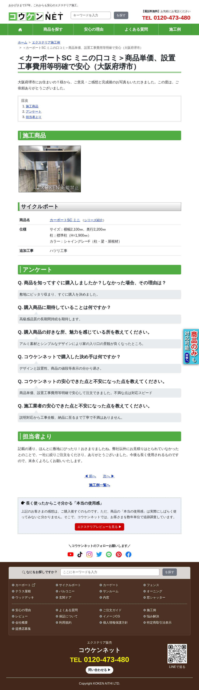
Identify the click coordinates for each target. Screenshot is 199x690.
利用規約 (65, 622)
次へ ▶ (108, 476)
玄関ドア (65, 597)
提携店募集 (23, 628)
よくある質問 (136, 29)
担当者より (33, 117)
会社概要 (21, 622)
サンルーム (111, 591)
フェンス (153, 585)
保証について (68, 616)
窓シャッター (156, 597)
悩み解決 (153, 616)
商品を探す (53, 29)
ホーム (22, 42)
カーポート (23, 585)
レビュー (21, 616)
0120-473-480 (166, 17)
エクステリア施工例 (46, 42)
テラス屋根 (23, 591)
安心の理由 (93, 29)
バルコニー (67, 591)
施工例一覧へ (99, 485)
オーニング (154, 591)
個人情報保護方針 (115, 622)
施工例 (175, 29)
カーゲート (111, 585)
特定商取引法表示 (159, 622)
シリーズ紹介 (93, 220)
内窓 (106, 597)
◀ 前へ (90, 476)
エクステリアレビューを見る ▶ (99, 526)
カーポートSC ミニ (65, 220)
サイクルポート (70, 585)
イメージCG (111, 616)
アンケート (33, 111)
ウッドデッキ (24, 597)
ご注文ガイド (112, 610)
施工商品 (32, 106)
